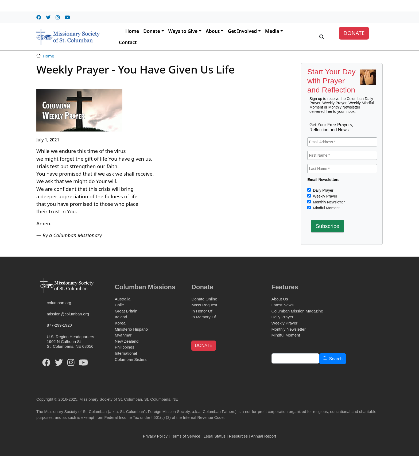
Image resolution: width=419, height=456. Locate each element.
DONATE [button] (203, 345)
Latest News (282, 305)
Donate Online (204, 299)
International (126, 353)
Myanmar (123, 335)
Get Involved (242, 31)
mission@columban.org (68, 314)
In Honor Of (201, 311)
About (213, 31)
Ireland (121, 317)
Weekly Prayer (324, 196)
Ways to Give (183, 31)
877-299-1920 (59, 325)
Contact (128, 42)
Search (336, 359)
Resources (238, 436)
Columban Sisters (130, 359)
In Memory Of (203, 317)
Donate (151, 31)
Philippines (124, 347)
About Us (279, 299)
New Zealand (126, 341)
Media (272, 31)
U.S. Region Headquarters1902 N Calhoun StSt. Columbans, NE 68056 (70, 341)
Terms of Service (185, 436)
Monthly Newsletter (328, 202)
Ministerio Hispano (131, 329)
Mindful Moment (325, 208)
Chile (119, 305)
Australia (122, 299)
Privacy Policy (155, 436)
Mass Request (204, 305)
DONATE (353, 33)
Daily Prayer (322, 190)
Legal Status (215, 436)
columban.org (59, 302)
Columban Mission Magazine (297, 311)
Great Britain (126, 311)
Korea (120, 323)
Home (132, 31)
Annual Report (263, 436)
